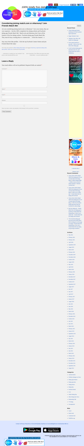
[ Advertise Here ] (75, 168)
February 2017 (72, 296)
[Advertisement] (75, 111)
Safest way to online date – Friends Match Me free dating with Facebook (75, 194)
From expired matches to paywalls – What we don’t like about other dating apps (75, 44)
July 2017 (71, 289)
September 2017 (72, 284)
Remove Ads (57, 423)
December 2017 (72, 276)
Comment (4, 68)
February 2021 (72, 239)
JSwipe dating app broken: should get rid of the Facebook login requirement (75, 32)
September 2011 (72, 365)
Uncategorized (72, 404)
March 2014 (71, 341)
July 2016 (71, 304)
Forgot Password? (64, 5)
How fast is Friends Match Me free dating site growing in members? (75, 227)
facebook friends (72, 389)
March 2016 (71, 311)
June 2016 (71, 306)
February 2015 (72, 328)
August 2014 (71, 336)
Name (3, 89)
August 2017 (71, 286)
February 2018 (72, 272)
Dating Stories (72, 384)
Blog (53, 423)
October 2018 (71, 259)
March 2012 (71, 353)
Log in (70, 410)
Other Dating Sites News (19, 47)
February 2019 (72, 252)
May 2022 (71, 235)
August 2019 (71, 247)
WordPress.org (72, 418)
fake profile (4, 49)
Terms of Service (32, 423)
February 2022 (72, 237)
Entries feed (71, 413)
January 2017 (71, 299)
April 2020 (71, 242)
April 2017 (71, 294)
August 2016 (71, 301)
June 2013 (71, 348)
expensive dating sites (41, 47)
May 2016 (71, 309)
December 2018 (72, 254)
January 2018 (71, 274)
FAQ (37, 423)
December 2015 (72, 316)
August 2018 (71, 262)
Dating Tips (71, 387)
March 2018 (71, 269)
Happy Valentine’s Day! (74, 36)
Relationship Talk (72, 399)
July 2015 (71, 321)
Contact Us (18, 423)
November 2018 (72, 257)
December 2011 (72, 360)
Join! (55, 5)
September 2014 (72, 333)
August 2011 (71, 368)
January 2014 (71, 346)
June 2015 (71, 323)
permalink (22, 49)
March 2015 (71, 326)
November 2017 (72, 279)
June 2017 (71, 291)
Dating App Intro (72, 382)
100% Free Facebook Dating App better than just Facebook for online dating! (75, 204)
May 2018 (71, 264)
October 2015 (71, 318)
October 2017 (71, 281)
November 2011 (72, 363)
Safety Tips (40, 423)
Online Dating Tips (73, 394)
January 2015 (71, 331)
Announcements (72, 374)
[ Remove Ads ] (75, 171)
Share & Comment (47, 423)
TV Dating (71, 401)
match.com (10, 49)
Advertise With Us (64, 423)
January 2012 (71, 358)
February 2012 (72, 355)
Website (4, 100)
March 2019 (71, 249)
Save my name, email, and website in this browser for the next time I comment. (20, 108)
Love (70, 392)
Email (3, 94)
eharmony (33, 47)
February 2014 (72, 343)
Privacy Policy (24, 423)
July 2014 (71, 338)
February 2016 (72, 313)
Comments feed (72, 415)
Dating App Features (73, 379)
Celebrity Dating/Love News (75, 377)
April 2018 (71, 267)
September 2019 (72, 244)
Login (50, 5)
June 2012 (71, 351)
